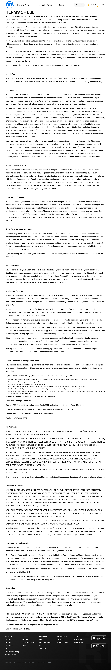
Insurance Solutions (11, 655)
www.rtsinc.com (69, 20)
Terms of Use (78, 642)
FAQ (40, 645)
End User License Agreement (84, 81)
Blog (40, 639)
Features (25, 639)
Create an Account (28, 642)
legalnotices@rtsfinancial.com (26, 409)
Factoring (8, 639)
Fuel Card (8, 642)
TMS (6, 649)
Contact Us (60, 639)
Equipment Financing (12, 652)
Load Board (8, 645)
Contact (93, 5)
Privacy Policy (74, 65)
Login (24, 645)
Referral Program (45, 642)
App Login (79, 5)
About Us (42, 649)
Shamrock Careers (63, 642)
